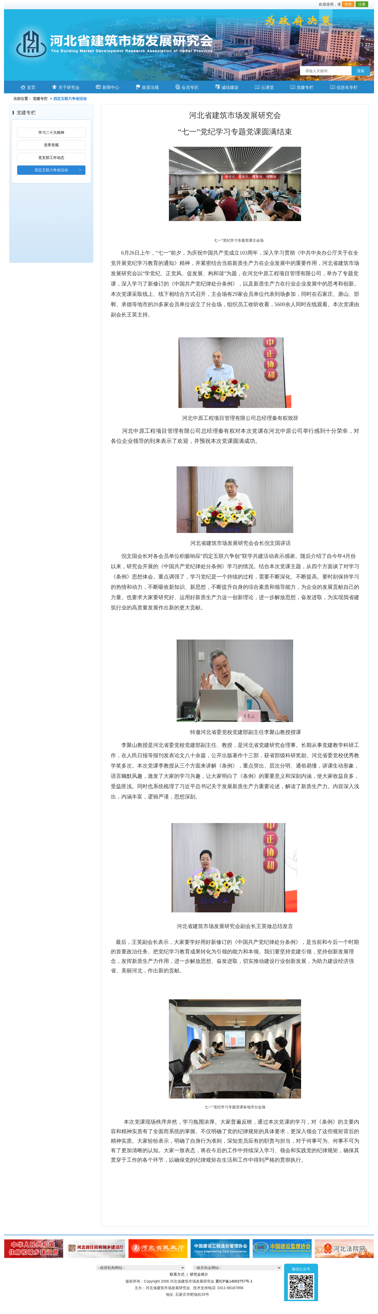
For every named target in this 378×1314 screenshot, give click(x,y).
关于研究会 (66, 87)
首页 (27, 87)
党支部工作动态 (51, 157)
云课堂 (264, 87)
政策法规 (147, 87)
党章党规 (51, 145)
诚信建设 (226, 87)
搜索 (361, 71)
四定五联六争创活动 (51, 170)
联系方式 (177, 1274)
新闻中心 (107, 87)
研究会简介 (199, 1274)
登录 (348, 4)
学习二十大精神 (51, 132)
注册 (362, 4)
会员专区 (187, 87)
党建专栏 (302, 87)
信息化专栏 (344, 87)
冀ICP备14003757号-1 (233, 1281)
